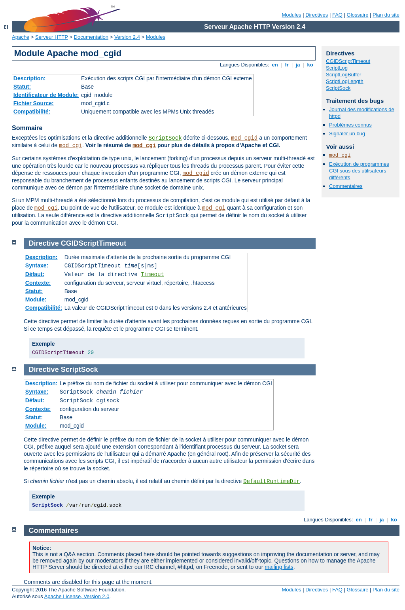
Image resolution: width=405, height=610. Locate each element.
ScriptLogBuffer (343, 75)
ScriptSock (165, 138)
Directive (44, 243)
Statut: (22, 86)
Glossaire (358, 15)
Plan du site (386, 15)
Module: (36, 299)
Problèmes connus (350, 125)
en (275, 65)
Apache (20, 37)
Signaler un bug (347, 133)
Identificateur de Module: (46, 95)
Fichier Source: (33, 103)
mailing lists (279, 567)
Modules (291, 15)
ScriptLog (337, 68)
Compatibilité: (31, 111)
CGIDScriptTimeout (348, 61)
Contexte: (38, 283)
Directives (316, 15)
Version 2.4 (127, 37)
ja (297, 65)
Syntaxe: (36, 265)
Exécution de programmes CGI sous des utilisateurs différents (359, 170)
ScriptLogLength (344, 81)
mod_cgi (70, 145)
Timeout (152, 274)
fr (287, 65)
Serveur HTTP (51, 37)
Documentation (91, 37)
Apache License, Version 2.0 (77, 596)
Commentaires (346, 186)
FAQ (337, 15)
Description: (29, 78)
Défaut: (34, 274)
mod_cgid (244, 138)
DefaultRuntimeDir (271, 481)
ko (310, 65)
